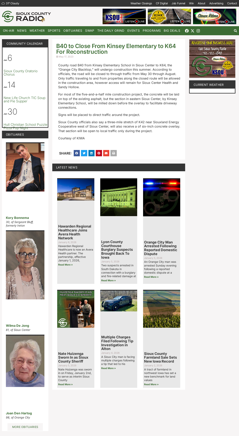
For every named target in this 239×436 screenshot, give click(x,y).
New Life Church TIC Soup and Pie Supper (24, 99)
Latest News (66, 167)
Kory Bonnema (17, 218)
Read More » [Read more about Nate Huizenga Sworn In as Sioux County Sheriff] (65, 384)
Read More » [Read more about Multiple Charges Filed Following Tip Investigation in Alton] (108, 368)
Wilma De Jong (17, 326)
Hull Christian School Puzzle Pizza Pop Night (25, 126)
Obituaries (72, 30)
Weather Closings (141, 3)
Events (133, 30)
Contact (232, 3)
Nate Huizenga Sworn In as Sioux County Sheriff (73, 358)
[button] (235, 30)
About (201, 3)
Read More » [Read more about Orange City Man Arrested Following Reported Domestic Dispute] (151, 276)
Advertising (216, 3)
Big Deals (172, 30)
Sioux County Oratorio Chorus (21, 72)
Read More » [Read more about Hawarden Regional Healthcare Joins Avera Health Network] (65, 264)
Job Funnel (178, 3)
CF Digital (162, 3)
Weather (37, 30)
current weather (209, 85)
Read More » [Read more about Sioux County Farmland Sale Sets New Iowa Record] (151, 384)
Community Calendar (24, 43)
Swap (89, 30)
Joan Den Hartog (19, 413)
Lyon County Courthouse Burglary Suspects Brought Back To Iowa (117, 249)
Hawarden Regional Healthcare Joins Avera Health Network (74, 232)
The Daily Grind (110, 30)
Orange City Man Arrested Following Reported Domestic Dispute (160, 248)
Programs (152, 30)
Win (191, 3)
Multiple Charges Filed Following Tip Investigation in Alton (117, 343)
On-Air (8, 30)
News (22, 30)
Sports (54, 30)
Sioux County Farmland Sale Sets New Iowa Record (160, 358)
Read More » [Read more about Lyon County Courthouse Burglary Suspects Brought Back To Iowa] (108, 280)
